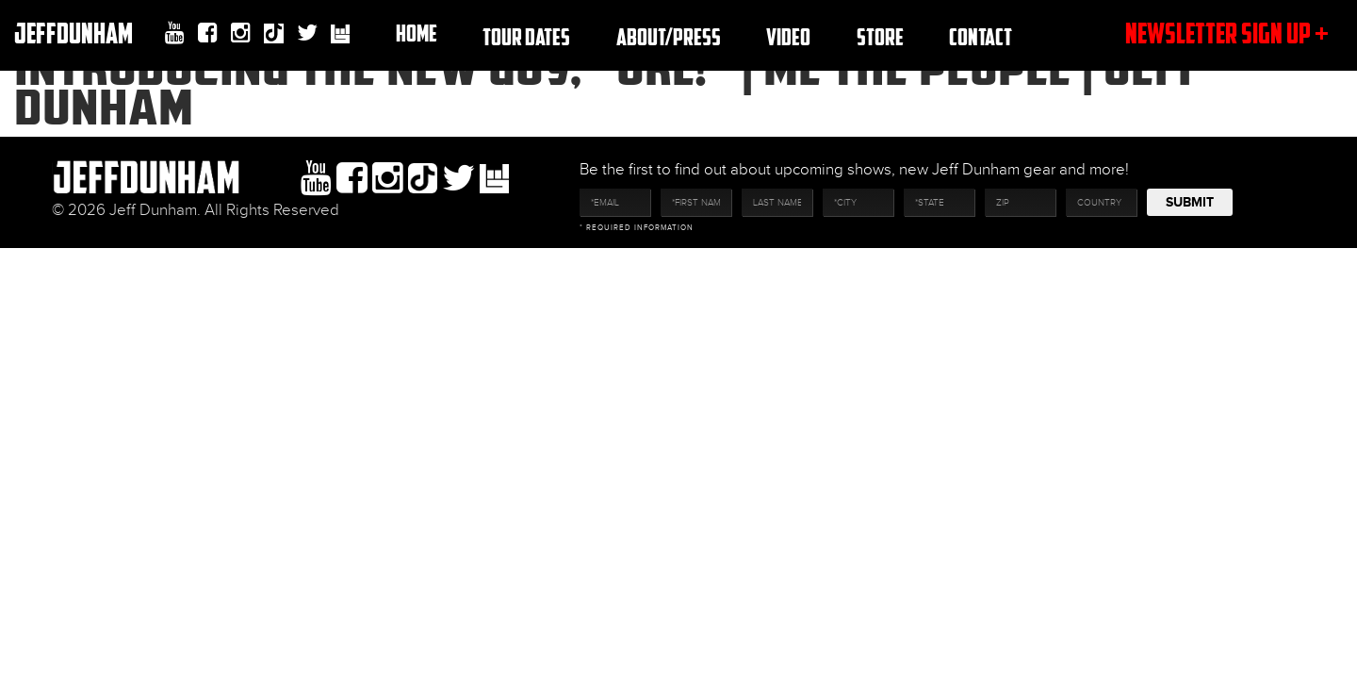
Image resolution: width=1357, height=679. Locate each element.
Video (788, 36)
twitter (307, 33)
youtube (175, 33)
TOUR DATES (526, 36)
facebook (208, 33)
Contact (980, 36)
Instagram (241, 33)
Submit (1190, 202)
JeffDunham (73, 32)
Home (416, 32)
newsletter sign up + (1227, 32)
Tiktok (274, 35)
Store (880, 36)
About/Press (668, 36)
